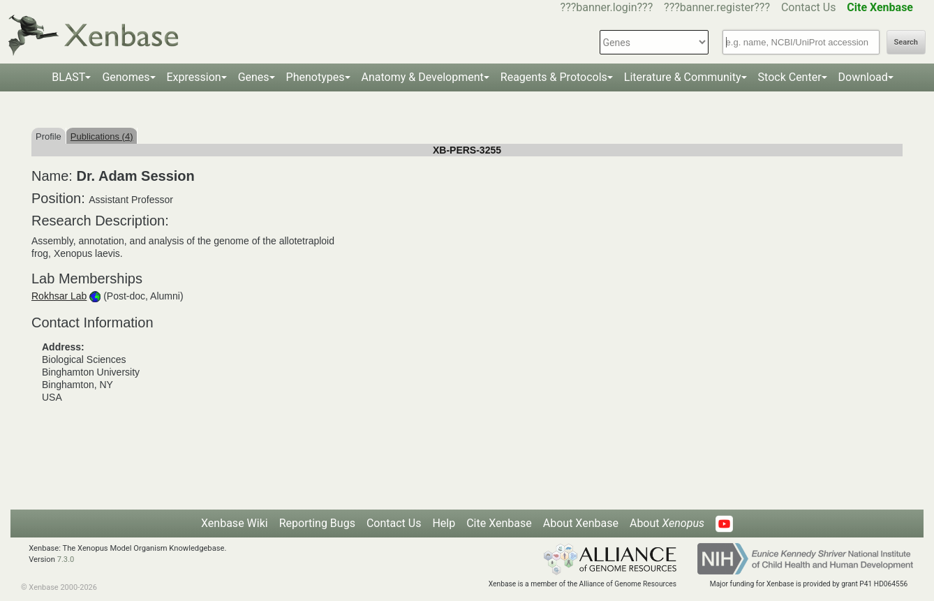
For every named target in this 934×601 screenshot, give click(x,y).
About (667, 523)
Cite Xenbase (499, 523)
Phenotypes (315, 77)
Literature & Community (682, 77)
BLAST (68, 77)
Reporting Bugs (317, 523)
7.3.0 (66, 559)
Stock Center (790, 77)
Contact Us (808, 7)
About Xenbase (580, 523)
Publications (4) (102, 136)
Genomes (125, 77)
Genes (253, 77)
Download (863, 77)
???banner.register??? (717, 7)
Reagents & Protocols (554, 77)
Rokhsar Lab (59, 296)
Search (906, 42)
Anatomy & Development (423, 77)
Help (443, 523)
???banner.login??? (607, 7)
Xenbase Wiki (234, 523)
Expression (194, 77)
